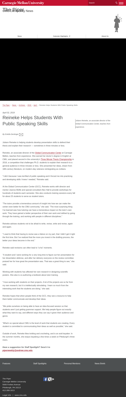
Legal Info (6, 386)
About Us (105, 29)
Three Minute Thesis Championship (56, 150)
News (20, 29)
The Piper (15, 13)
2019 (29, 98)
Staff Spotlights (39, 355)
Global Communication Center (48, 144)
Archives (22, 98)
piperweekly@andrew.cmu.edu (17, 342)
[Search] (103, 2)
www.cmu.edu (21, 386)
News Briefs (100, 355)
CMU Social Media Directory (53, 370)
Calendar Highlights (60, 29)
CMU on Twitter (50, 370)
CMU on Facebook (45, 370)
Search (116, 2)
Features (6, 355)
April (35, 98)
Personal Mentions (72, 355)
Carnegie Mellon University (20, 3)
